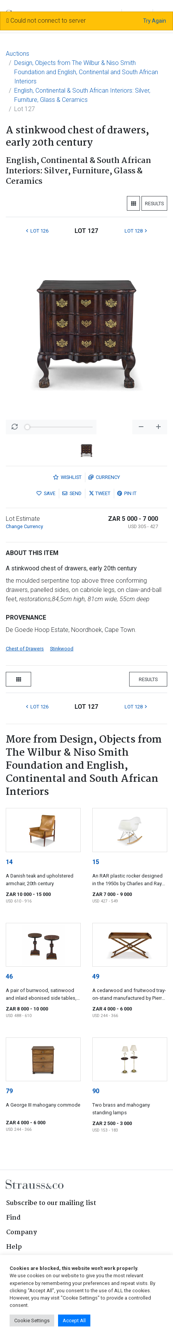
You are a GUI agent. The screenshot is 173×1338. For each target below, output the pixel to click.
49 (95, 976)
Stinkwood (61, 649)
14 (9, 862)
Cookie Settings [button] (32, 1320)
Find (13, 1218)
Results (154, 203)
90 (95, 1091)
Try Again (154, 21)
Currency (104, 477)
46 (9, 976)
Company (21, 1232)
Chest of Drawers (25, 649)
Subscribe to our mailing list (51, 1203)
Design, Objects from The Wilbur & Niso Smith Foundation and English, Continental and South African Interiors (86, 72)
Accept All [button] (74, 1320)
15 (95, 862)
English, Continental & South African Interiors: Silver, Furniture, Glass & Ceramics (82, 95)
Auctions (17, 53)
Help (14, 1247)
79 (9, 1091)
